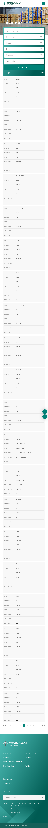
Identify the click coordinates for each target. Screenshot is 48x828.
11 (38, 726)
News (5, 775)
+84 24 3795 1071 (16, 812)
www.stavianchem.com (18, 816)
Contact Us (7, 779)
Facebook (28, 762)
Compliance (7, 783)
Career (5, 770)
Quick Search (24, 67)
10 (34, 726)
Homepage (7, 757)
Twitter (28, 766)
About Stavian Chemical (12, 762)
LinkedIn (28, 757)
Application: (11, 61)
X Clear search (38, 73)
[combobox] (24, 36)
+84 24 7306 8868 (16, 809)
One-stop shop (8, 766)
